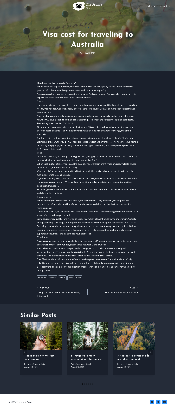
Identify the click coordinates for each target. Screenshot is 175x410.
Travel (87, 28)
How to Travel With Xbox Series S (114, 290)
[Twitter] (158, 402)
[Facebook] (152, 402)
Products (150, 6)
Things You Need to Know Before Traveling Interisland (61, 292)
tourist (52, 278)
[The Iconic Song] (87, 6)
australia (42, 278)
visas (78, 278)
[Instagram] (164, 402)
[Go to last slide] (25, 352)
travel (62, 278)
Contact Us (164, 6)
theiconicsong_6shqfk (36, 364)
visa (71, 278)
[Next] (150, 352)
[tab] (82, 384)
